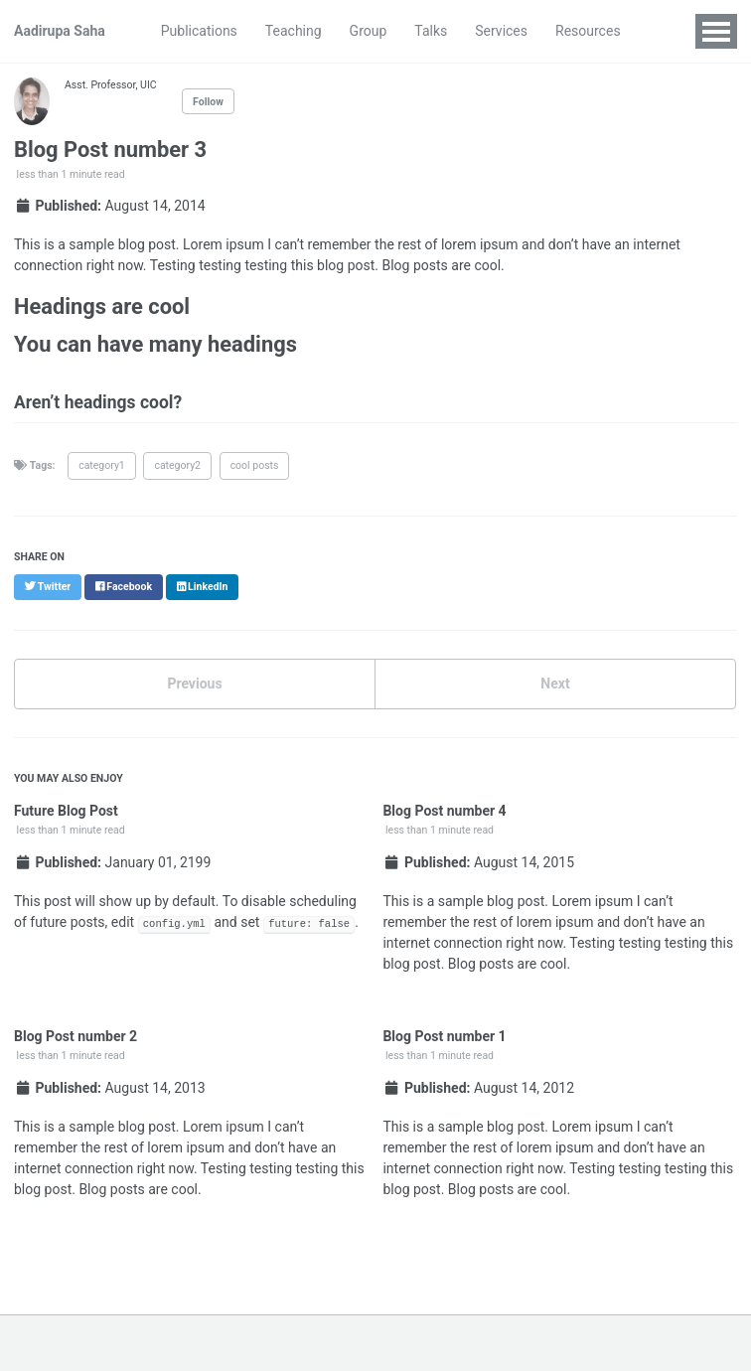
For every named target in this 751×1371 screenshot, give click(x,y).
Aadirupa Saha (59, 31)
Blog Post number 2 (75, 1036)
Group (368, 31)
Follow (208, 101)
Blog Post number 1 (444, 1036)
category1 (101, 465)
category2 (177, 465)
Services (501, 31)
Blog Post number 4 (444, 811)
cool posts (254, 465)
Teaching (293, 31)
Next (554, 683)
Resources (588, 31)
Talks (430, 31)
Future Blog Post (66, 811)
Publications (199, 31)
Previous (194, 683)
